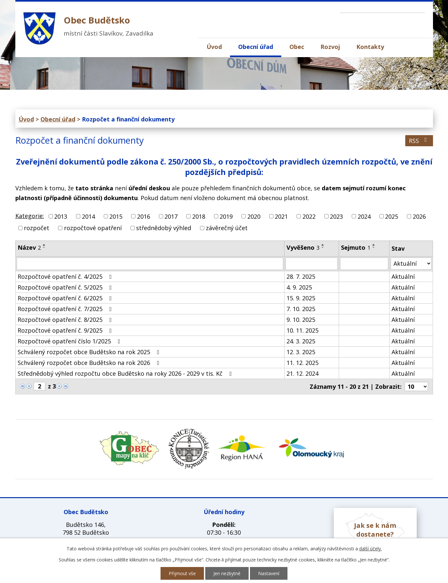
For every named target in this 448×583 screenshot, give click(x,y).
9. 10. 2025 (300, 319)
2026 (419, 216)
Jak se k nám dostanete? (375, 530)
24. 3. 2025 (300, 341)
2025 (391, 216)
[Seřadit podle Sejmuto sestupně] (374, 247)
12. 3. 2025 (300, 352)
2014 (88, 216)
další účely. (370, 548)
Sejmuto (355, 247)
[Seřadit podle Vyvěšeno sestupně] (323, 247)
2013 (60, 216)
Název (29, 247)
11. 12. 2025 (302, 363)
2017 (171, 216)
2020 (253, 216)
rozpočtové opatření (93, 228)
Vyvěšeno (302, 247)
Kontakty (370, 47)
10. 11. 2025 (302, 330)
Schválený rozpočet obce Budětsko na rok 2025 (90, 352)
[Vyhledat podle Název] (150, 264)
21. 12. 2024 (302, 373)
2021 (281, 216)
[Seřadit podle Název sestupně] (44, 247)
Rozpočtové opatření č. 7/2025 (66, 309)
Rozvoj (330, 47)
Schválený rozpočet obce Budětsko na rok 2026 (90, 363)
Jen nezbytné (226, 573)
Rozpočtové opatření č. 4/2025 (66, 276)
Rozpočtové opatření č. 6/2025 (66, 298)
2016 (143, 216)
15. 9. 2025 (300, 298)
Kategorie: (29, 216)
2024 (364, 216)
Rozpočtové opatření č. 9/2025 (66, 330)
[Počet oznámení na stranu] (416, 386)
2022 (309, 216)
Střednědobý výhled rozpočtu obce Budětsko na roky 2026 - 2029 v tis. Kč (126, 373)
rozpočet (36, 228)
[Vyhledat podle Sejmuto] (364, 264)
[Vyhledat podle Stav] (411, 264)
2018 (198, 216)
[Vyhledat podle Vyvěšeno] (312, 264)
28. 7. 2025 (300, 276)
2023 (336, 216)
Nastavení (268, 573)
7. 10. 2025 (300, 309)
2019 (226, 216)
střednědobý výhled (163, 228)
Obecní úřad (255, 47)
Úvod (214, 47)
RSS (419, 141)
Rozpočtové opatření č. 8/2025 (66, 319)
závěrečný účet (227, 228)
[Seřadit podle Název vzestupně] (44, 245)
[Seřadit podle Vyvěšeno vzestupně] (323, 245)
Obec (296, 47)
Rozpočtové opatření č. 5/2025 (66, 287)
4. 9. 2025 (299, 287)
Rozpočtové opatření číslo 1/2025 (70, 341)
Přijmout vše (182, 573)
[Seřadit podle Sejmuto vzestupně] (374, 245)
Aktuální (403, 276)
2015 (115, 216)
